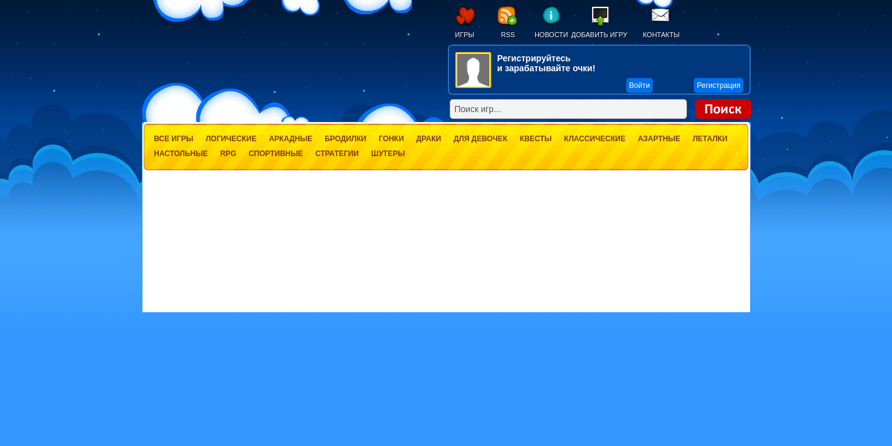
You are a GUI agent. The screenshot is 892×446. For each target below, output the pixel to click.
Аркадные (290, 138)
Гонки (391, 138)
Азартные (659, 138)
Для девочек (480, 138)
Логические (231, 138)
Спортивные (275, 153)
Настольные (181, 153)
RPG (228, 153)
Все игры (173, 138)
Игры (464, 34)
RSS (508, 34)
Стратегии (337, 153)
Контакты (661, 34)
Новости (551, 34)
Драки (428, 138)
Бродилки (345, 138)
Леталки (710, 138)
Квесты (535, 138)
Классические (595, 138)
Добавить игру (599, 34)
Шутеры (388, 153)
